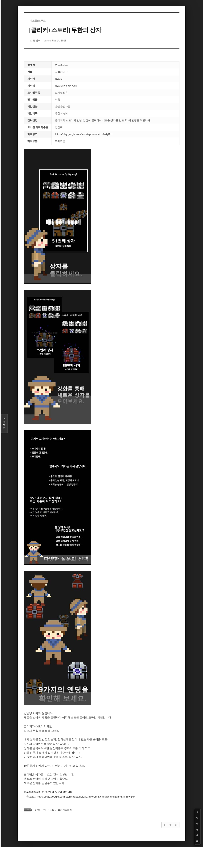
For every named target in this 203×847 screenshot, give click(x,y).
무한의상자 (40, 809)
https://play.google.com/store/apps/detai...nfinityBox (84, 134)
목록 (4, 423)
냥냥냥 (51, 809)
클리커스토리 (65, 809)
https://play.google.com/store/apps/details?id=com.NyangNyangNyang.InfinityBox (86, 796)
